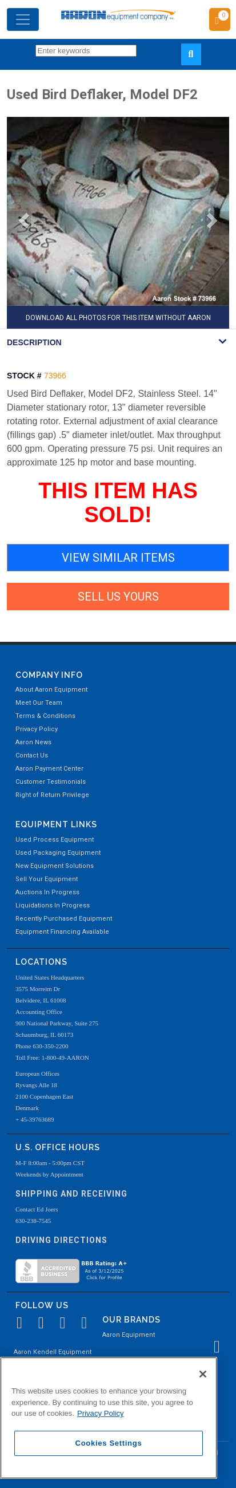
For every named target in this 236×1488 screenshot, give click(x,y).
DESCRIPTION (34, 342)
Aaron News (33, 742)
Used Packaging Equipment (58, 853)
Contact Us (31, 755)
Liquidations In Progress (52, 905)
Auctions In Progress (47, 892)
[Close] (202, 1374)
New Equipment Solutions (54, 866)
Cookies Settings (108, 1443)
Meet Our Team (38, 702)
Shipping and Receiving (71, 1193)
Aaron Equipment (128, 1335)
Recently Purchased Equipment (63, 918)
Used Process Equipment (54, 839)
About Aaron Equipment (51, 689)
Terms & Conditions (45, 716)
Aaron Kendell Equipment (52, 1352)
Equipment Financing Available (62, 932)
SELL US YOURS (118, 596)
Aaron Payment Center (49, 768)
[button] (19, 223)
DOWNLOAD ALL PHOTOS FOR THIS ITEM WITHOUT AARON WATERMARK (118, 321)
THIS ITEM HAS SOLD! (118, 503)
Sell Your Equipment (46, 879)
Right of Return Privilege (52, 795)
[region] (108, 1418)
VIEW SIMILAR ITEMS (118, 558)
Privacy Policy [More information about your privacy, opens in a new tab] (100, 1413)
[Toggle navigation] (23, 19)
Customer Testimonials (50, 782)
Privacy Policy (36, 729)
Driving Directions (61, 1240)
